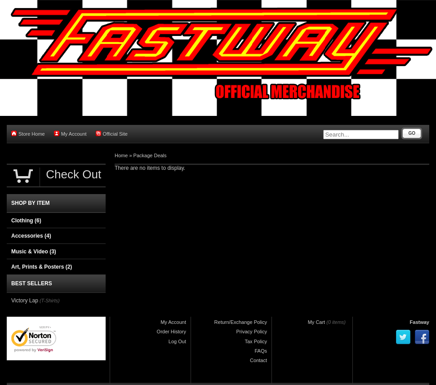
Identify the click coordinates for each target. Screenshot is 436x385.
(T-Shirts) (50, 300)
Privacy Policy (251, 331)
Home (121, 155)
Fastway (419, 322)
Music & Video (33, 251)
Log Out (177, 341)
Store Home (28, 134)
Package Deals (150, 155)
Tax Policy (256, 341)
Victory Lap (24, 300)
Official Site (112, 134)
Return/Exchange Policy (240, 322)
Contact (258, 360)
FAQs (260, 351)
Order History (171, 331)
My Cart (316, 322)
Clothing (26, 220)
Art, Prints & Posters (41, 267)
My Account (70, 134)
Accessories (31, 236)
